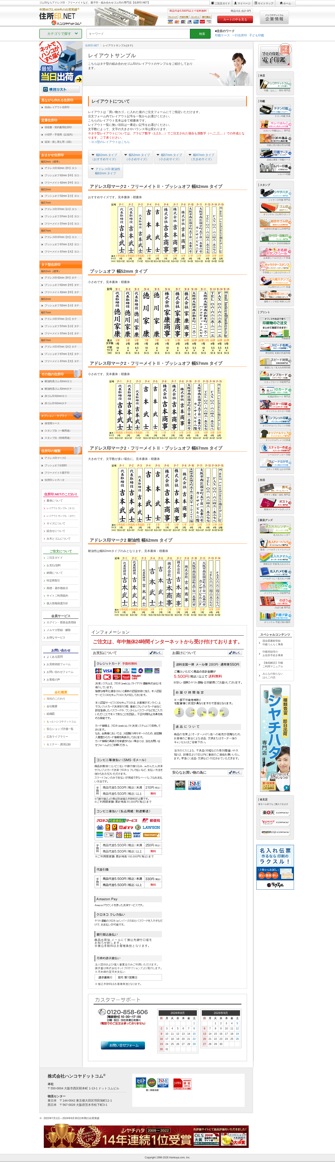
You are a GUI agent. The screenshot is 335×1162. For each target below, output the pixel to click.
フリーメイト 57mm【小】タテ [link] (62, 333)
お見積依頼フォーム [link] (59, 664)
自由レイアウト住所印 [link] (57, 107)
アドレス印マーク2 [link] (55, 457)
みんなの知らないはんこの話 (273, 675)
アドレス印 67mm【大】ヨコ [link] (60, 237)
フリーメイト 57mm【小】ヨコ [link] (62, 223)
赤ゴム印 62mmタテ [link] (56, 403)
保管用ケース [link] (52, 423)
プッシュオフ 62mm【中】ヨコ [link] (62, 175)
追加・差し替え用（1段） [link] (59, 141)
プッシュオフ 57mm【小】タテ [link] (62, 326)
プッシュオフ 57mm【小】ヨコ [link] (62, 216)
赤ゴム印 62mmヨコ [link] (56, 396)
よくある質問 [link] (55, 656)
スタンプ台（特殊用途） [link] (58, 437)
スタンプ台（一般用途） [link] (58, 430)
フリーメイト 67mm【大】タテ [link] (62, 361)
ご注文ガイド (222, 3)
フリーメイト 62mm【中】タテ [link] (62, 292)
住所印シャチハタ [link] (54, 479)
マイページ (244, 3)
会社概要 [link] (52, 706)
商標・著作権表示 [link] (57, 588)
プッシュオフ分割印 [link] (56, 465)
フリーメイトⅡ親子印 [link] (57, 472)
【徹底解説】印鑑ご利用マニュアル (273, 664)
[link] (60, 508)
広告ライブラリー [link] (57, 736)
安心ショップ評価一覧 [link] (60, 729)
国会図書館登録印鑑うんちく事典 (273, 642)
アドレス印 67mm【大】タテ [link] (60, 346)
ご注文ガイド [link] (55, 557)
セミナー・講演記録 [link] (59, 744)
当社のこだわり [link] (56, 698)
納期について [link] (55, 572)
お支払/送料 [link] (54, 565)
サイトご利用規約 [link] (57, 595)
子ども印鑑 (256, 35)
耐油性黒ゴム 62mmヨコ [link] (58, 381)
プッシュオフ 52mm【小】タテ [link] (62, 305)
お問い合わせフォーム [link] (60, 671)
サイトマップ (265, 3)
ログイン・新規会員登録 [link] (61, 622)
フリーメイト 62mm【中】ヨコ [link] (62, 182)
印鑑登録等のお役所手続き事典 (273, 653)
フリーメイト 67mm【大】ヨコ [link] (62, 251)
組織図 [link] (51, 713)
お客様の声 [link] (53, 679)
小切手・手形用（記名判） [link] (59, 134)
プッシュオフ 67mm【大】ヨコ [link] (62, 244)
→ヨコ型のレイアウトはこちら (109, 142)
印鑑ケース (222, 35)
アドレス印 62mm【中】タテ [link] (60, 277)
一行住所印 (239, 35)
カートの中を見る (235, 19)
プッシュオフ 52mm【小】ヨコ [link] (62, 195)
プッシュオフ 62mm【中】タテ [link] (62, 284)
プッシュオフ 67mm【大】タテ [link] (62, 353)
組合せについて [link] (56, 531)
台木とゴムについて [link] (59, 538)
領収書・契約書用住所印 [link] (58, 127)
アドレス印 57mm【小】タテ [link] (60, 318)
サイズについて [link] (56, 523)
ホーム (287, 3)
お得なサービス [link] (56, 637)
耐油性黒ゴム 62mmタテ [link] (58, 388)
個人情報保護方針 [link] (57, 603)
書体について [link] (55, 500)
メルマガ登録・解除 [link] (59, 630)
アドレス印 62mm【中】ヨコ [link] (60, 168)
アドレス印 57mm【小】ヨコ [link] (60, 209)
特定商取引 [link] (53, 580)
